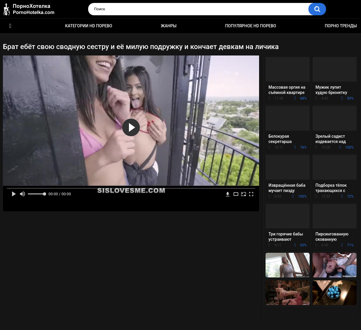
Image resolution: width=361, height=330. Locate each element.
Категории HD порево (88, 25)
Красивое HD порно (10, 25)
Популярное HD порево (250, 25)
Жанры (169, 25)
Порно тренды (341, 25)
